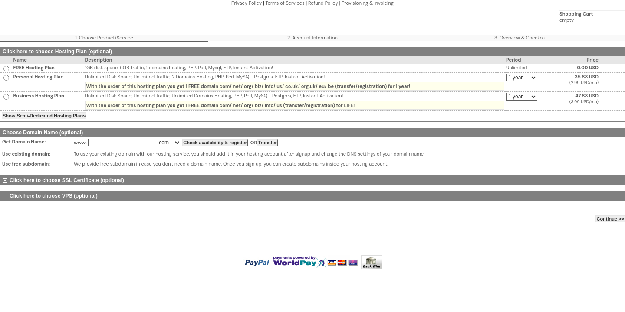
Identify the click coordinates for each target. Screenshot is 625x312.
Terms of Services (284, 3)
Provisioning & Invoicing (368, 3)
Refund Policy (323, 3)
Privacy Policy (246, 3)
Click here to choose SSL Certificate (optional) (63, 180)
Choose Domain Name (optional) (43, 133)
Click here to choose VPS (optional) (50, 196)
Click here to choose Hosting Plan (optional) (57, 52)
